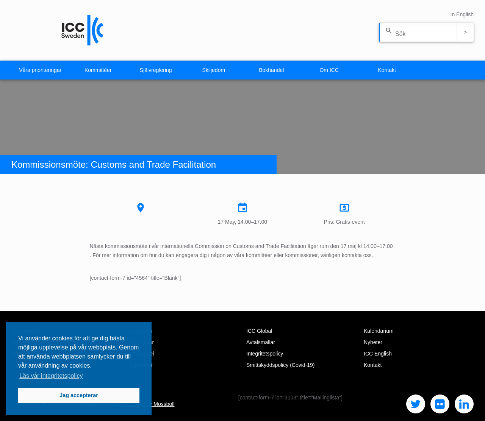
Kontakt (387, 70)
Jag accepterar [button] (78, 395)
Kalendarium (379, 331)
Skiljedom (213, 70)
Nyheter (373, 342)
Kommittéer (98, 70)
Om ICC (329, 70)
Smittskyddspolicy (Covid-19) (280, 365)
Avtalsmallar (260, 342)
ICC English (378, 354)
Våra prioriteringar (40, 70)
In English (462, 14)
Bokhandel (271, 70)
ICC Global (259, 331)
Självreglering (156, 70)
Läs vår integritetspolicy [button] (51, 376)
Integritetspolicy (264, 354)
